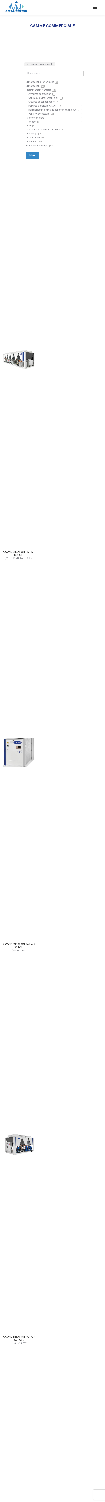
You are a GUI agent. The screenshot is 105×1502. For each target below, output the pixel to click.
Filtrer (32, 155)
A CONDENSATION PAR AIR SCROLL (19, 553)
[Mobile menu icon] (95, 7)
